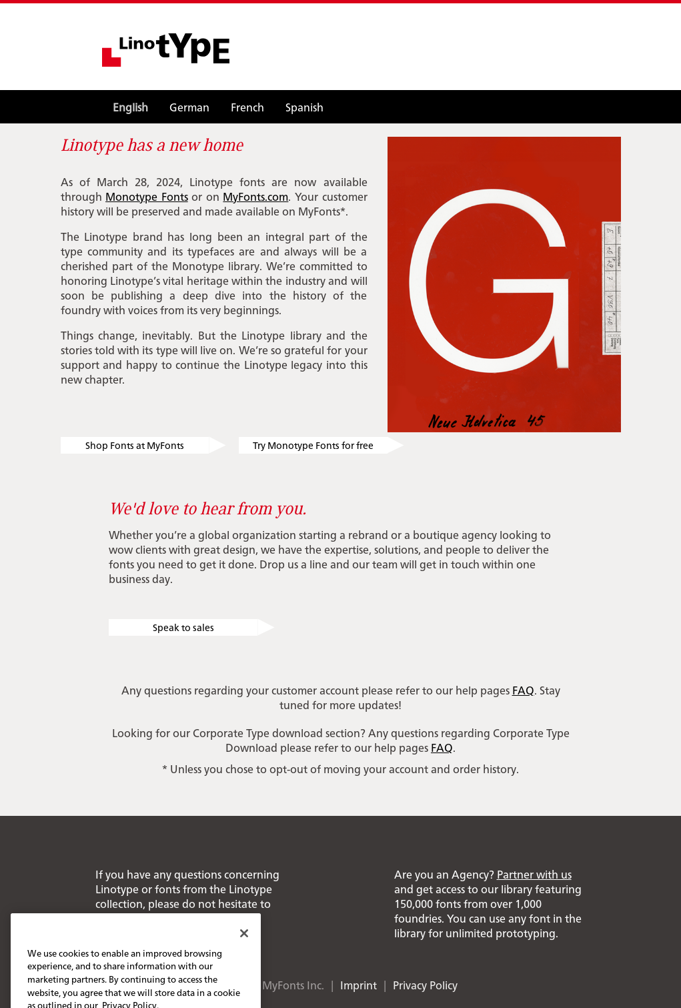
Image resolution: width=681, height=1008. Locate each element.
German (189, 106)
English (130, 106)
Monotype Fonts (146, 196)
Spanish (304, 106)
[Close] (244, 944)
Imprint (358, 984)
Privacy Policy (425, 984)
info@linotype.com (212, 918)
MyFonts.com (255, 196)
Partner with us (534, 874)
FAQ (523, 689)
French (247, 106)
